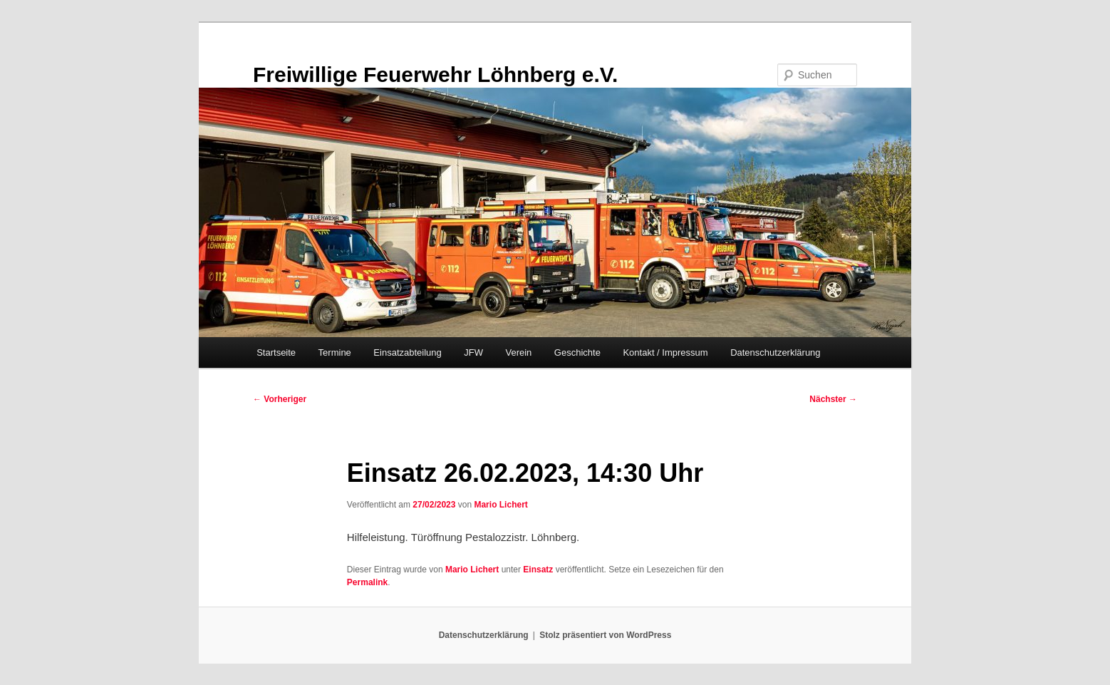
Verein (518, 352)
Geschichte (577, 352)
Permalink (367, 582)
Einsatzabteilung (407, 352)
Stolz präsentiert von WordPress (605, 635)
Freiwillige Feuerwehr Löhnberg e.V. (435, 74)
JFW (473, 352)
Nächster (833, 399)
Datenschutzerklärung (775, 352)
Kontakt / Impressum (665, 352)
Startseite (276, 352)
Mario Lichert (500, 505)
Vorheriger (279, 399)
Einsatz (538, 570)
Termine (334, 352)
